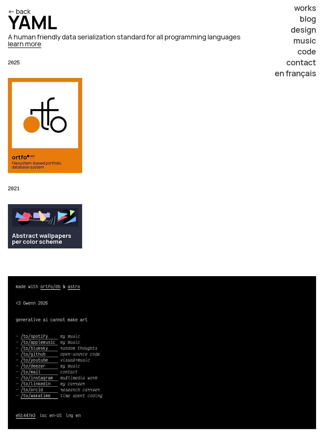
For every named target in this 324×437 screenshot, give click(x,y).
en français (295, 73)
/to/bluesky (39, 348)
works (305, 7)
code (307, 51)
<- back (20, 11)
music (304, 40)
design (303, 29)
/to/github (39, 354)
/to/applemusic (39, 342)
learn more (24, 43)
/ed (44, 11)
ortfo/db (50, 286)
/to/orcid (39, 389)
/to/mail (39, 371)
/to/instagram (39, 377)
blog (308, 18)
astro (74, 286)
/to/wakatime (39, 395)
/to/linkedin (39, 383)
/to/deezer (39, 365)
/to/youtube (39, 360)
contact (301, 62)
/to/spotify (39, 336)
